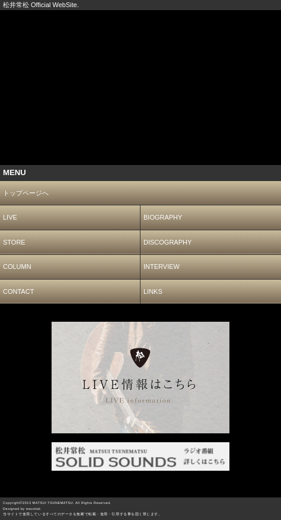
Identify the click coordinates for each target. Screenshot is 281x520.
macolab (33, 509)
